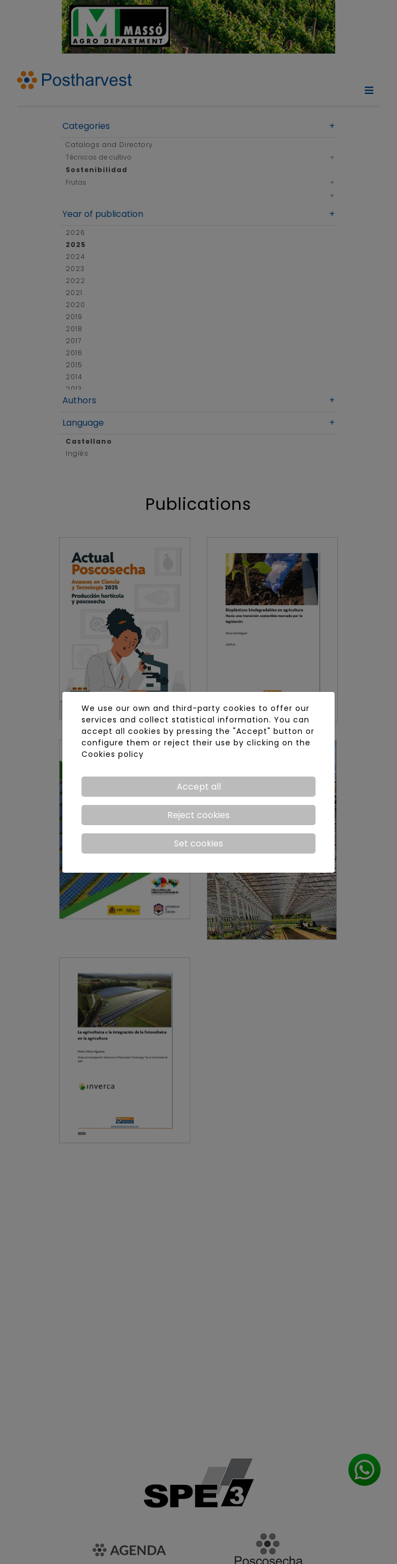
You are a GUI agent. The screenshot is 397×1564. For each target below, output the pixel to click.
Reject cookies (198, 815)
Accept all (199, 786)
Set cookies (198, 843)
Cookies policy (112, 754)
